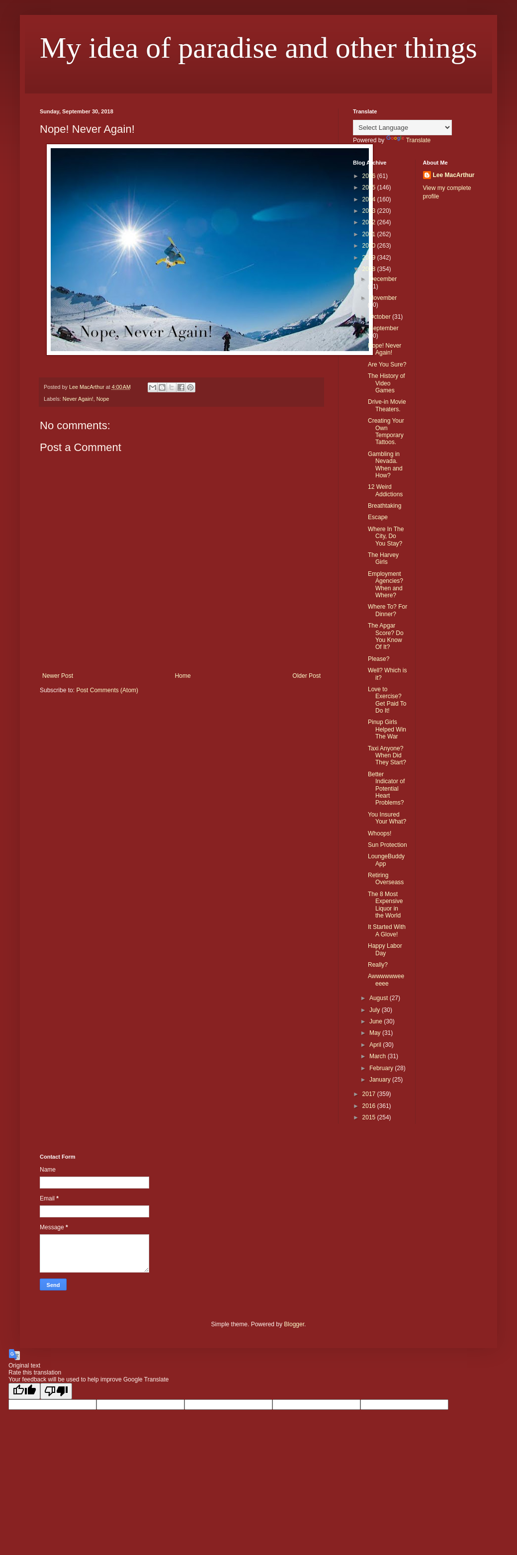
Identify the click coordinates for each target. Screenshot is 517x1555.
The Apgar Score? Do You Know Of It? (386, 636)
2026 (369, 176)
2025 (369, 187)
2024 (369, 199)
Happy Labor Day (385, 949)
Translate (408, 140)
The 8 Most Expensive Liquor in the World (385, 905)
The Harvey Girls (383, 558)
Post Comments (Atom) (107, 690)
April (376, 1044)
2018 (369, 269)
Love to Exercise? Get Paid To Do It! (387, 700)
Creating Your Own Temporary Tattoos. (386, 431)
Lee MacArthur (454, 175)
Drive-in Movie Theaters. (387, 405)
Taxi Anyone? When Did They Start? (387, 755)
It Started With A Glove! (387, 930)
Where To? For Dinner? (387, 610)
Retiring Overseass (386, 879)
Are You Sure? (387, 364)
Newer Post (57, 675)
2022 (369, 222)
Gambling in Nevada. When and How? (385, 465)
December (383, 278)
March (378, 1056)
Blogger (294, 1324)
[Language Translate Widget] (402, 127)
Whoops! (379, 833)
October (380, 316)
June (376, 1021)
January (380, 1079)
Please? (378, 658)
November (383, 297)
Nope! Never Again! (384, 349)
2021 (369, 234)
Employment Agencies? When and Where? (385, 584)
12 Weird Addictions (385, 490)
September (384, 328)
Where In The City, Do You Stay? (386, 536)
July (375, 1009)
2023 (369, 210)
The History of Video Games (386, 383)
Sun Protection (387, 844)
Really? (378, 964)
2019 (369, 257)
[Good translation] (24, 1391)
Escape (378, 517)
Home (183, 675)
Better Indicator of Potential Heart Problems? (386, 789)
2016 (369, 1105)
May (375, 1032)
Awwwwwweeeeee (386, 980)
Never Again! (78, 399)
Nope (102, 399)
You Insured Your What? (387, 818)
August (379, 998)
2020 (369, 245)
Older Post (306, 675)
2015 (369, 1117)
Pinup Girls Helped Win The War (387, 729)
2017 (369, 1094)
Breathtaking (384, 505)
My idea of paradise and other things (258, 47)
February (382, 1068)
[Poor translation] (56, 1391)
